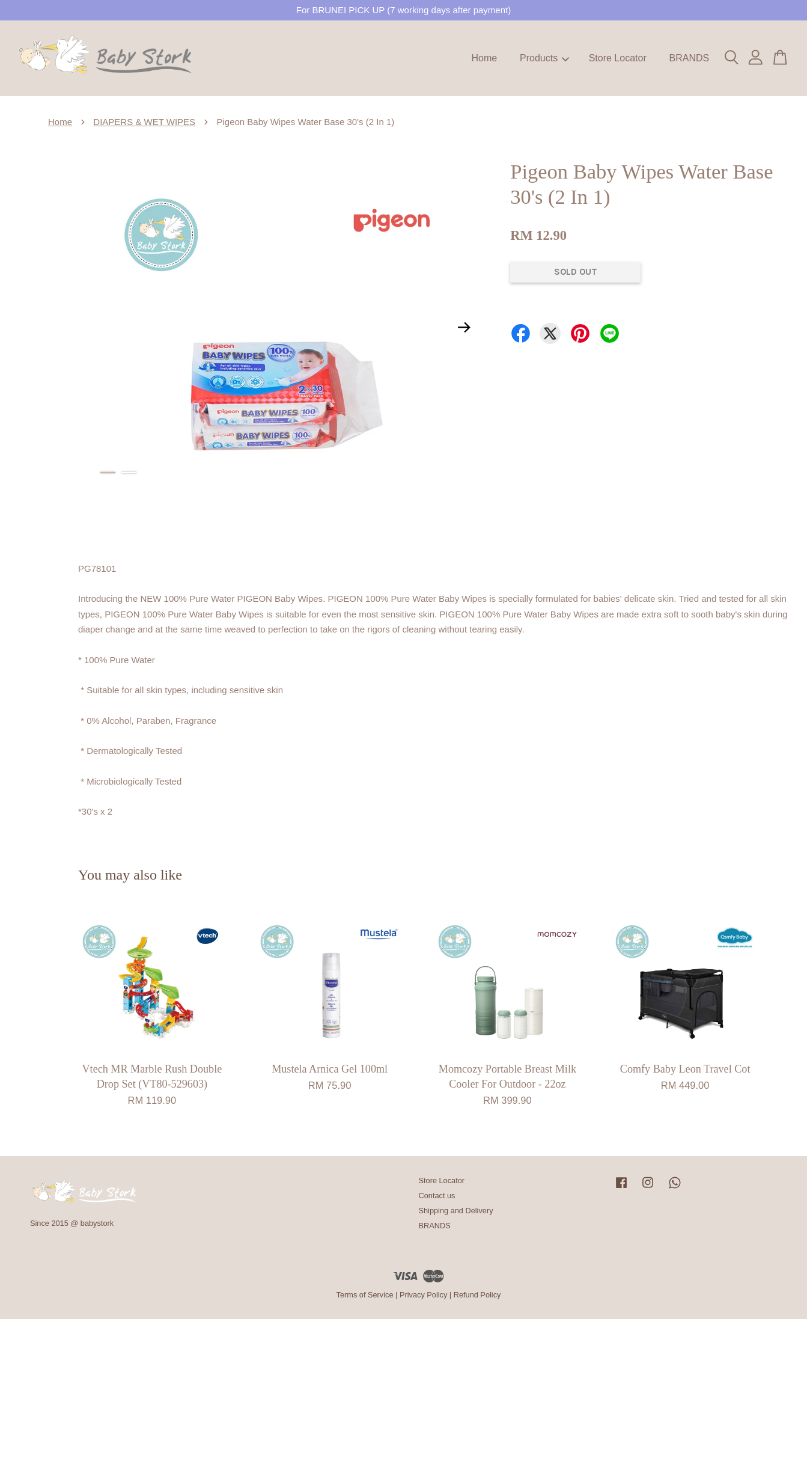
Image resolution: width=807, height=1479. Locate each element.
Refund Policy (477, 1294)
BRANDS (689, 58)
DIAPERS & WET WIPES (144, 122)
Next (464, 327)
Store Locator (618, 58)
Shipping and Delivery (456, 1210)
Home (485, 58)
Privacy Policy (423, 1294)
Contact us (437, 1195)
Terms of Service (365, 1294)
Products (544, 58)
